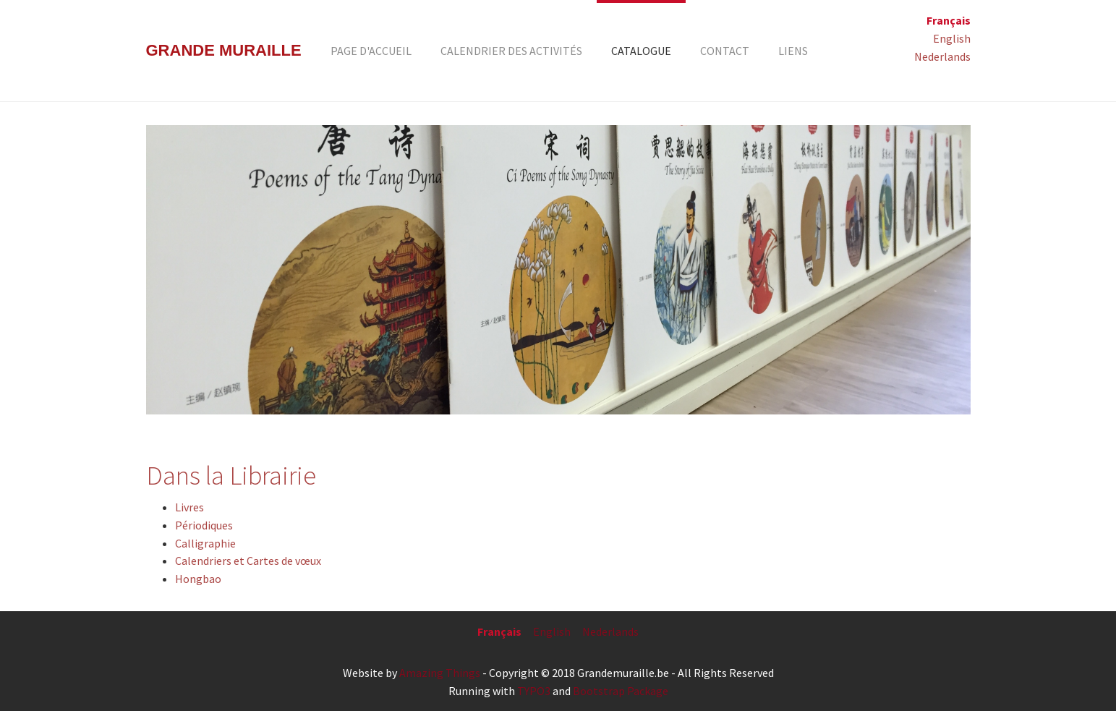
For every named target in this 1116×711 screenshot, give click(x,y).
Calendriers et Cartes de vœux (248, 560)
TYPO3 (533, 691)
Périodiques (204, 525)
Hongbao (198, 578)
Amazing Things (439, 672)
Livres (189, 507)
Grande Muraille (224, 50)
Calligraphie (205, 543)
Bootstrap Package (620, 691)
